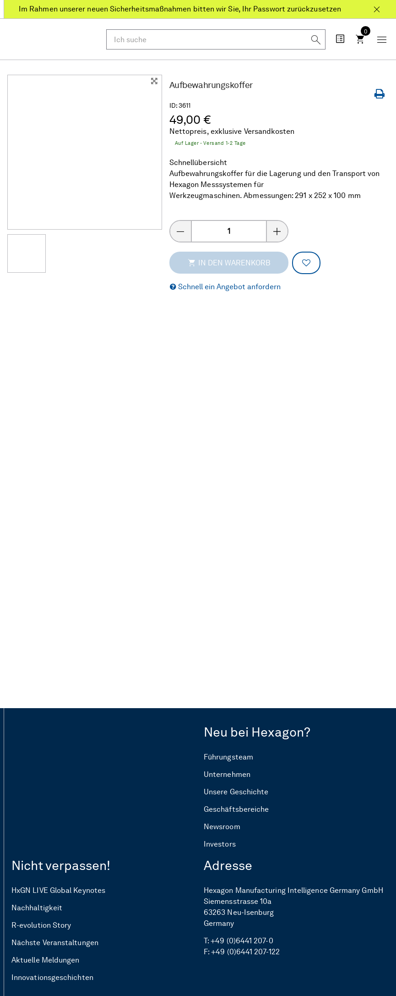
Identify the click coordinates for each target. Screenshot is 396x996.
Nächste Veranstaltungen (54, 943)
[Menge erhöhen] (277, 231)
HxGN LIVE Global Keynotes (58, 890)
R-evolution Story (41, 925)
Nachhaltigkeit (36, 908)
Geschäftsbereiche (236, 809)
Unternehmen (227, 774)
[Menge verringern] (180, 231)
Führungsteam (228, 757)
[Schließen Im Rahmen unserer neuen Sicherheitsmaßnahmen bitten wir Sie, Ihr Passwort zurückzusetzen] (377, 5)
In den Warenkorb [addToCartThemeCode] (229, 262)
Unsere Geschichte (236, 792)
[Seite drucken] (381, 94)
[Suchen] (316, 39)
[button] (225, 287)
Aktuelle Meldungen (45, 960)
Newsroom (222, 827)
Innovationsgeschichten (52, 978)
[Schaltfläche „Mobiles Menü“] (382, 39)
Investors (220, 844)
